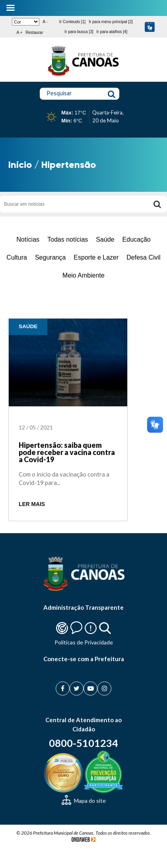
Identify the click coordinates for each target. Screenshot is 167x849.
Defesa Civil (143, 257)
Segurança (50, 257)
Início (20, 164)
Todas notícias (67, 239)
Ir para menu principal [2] (111, 22)
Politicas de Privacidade (83, 642)
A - (45, 22)
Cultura (16, 257)
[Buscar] (157, 204)
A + (20, 32)
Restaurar (34, 32)
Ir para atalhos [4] (112, 32)
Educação (136, 239)
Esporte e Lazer (96, 257)
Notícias (27, 239)
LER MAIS (32, 504)
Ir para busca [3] (78, 32)
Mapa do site (84, 800)
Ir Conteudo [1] (72, 22)
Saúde (105, 239)
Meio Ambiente (83, 275)
